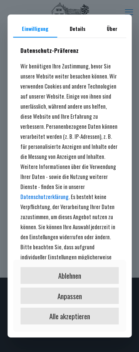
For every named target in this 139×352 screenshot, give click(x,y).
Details (78, 28)
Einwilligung (35, 28)
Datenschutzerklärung (44, 196)
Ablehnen (69, 275)
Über (112, 28)
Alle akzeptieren (69, 316)
